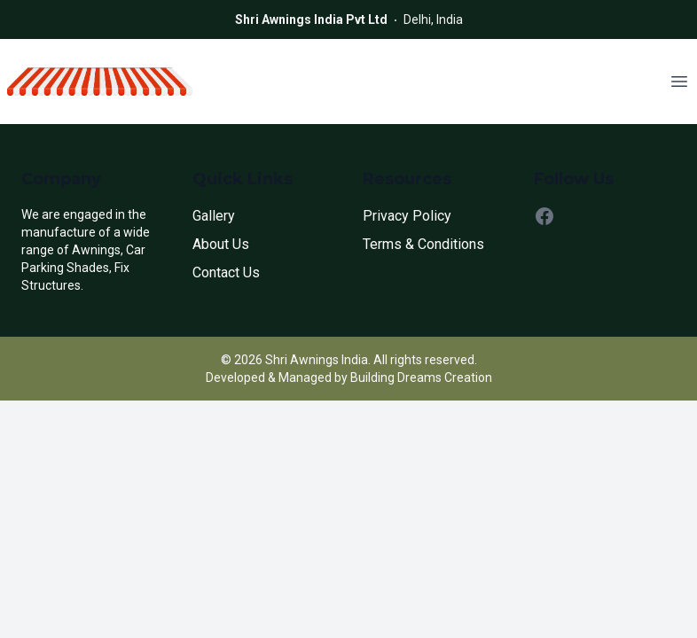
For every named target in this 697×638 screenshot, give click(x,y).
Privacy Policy (407, 215)
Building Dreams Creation (421, 377)
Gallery (213, 215)
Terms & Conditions (423, 244)
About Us (220, 244)
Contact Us (226, 272)
